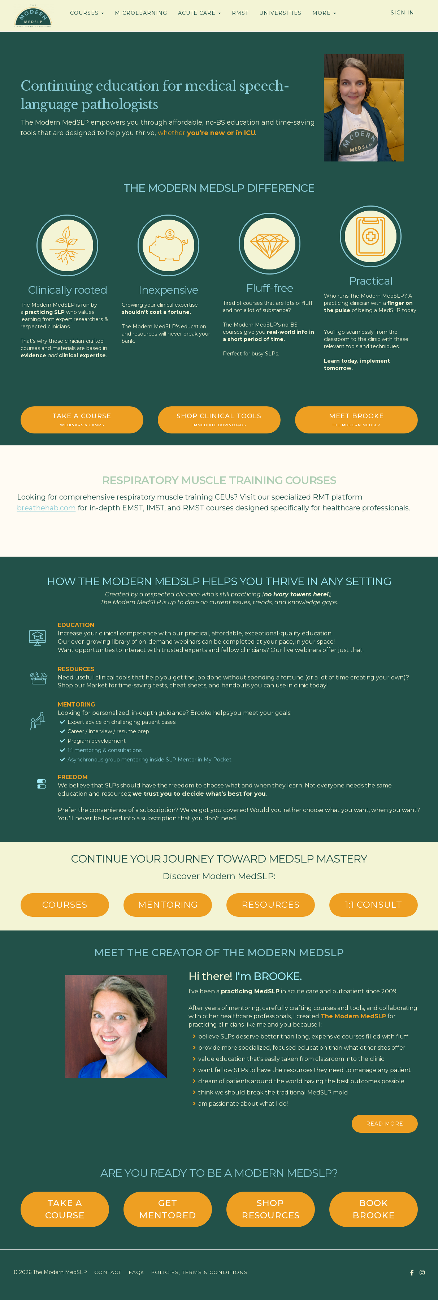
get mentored (167, 1209)
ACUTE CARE (199, 13)
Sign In (402, 12)
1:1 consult (373, 904)
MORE (324, 13)
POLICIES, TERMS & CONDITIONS (199, 1272)
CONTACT (107, 1272)
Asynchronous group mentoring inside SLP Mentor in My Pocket (149, 759)
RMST (240, 13)
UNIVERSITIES (280, 13)
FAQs (136, 1272)
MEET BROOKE (356, 420)
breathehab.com (46, 508)
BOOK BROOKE (373, 1209)
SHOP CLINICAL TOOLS (219, 420)
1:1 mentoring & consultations (105, 750)
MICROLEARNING (141, 13)
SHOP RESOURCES (271, 1209)
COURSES (87, 13)
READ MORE (384, 1123)
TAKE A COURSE (81, 420)
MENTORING (168, 904)
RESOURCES (271, 904)
